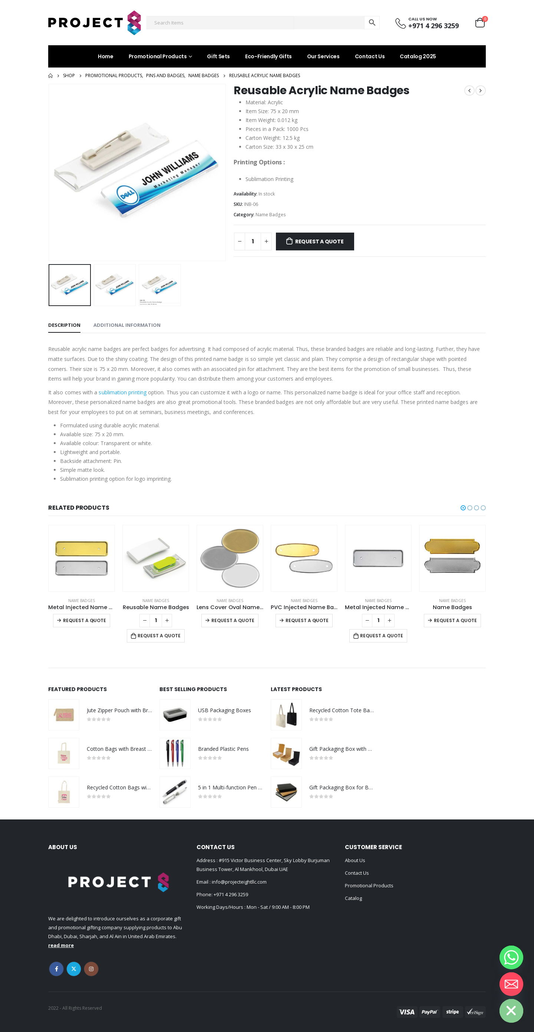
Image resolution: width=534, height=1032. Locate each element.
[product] (82, 558)
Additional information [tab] (127, 325)
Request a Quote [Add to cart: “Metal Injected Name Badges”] (381, 635)
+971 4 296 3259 (231, 894)
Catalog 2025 (418, 56)
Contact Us (370, 56)
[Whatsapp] (511, 957)
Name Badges (271, 214)
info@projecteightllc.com (239, 881)
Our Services (323, 56)
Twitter (73, 969)
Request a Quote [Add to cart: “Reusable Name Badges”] (159, 635)
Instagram (91, 969)
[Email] (511, 984)
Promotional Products (158, 56)
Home (105, 56)
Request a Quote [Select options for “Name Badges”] (455, 620)
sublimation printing (122, 392)
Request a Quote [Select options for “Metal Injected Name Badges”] (84, 620)
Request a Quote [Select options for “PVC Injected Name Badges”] (307, 620)
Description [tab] (64, 325)
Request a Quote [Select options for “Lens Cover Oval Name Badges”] (232, 620)
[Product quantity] (253, 241)
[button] (463, 507)
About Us (355, 860)
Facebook (56, 969)
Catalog (353, 898)
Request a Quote (319, 241)
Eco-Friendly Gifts (268, 56)
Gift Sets (218, 56)
